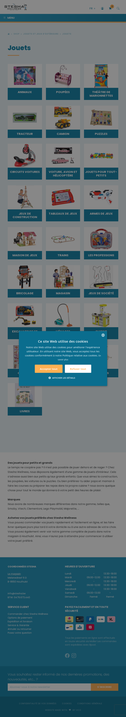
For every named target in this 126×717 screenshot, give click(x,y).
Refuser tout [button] (78, 368)
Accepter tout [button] (49, 368)
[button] (63, 377)
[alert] (63, 358)
